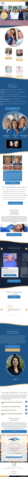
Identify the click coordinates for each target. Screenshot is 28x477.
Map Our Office (14, 431)
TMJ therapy (10, 424)
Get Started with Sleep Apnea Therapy (14, 234)
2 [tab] (13, 458)
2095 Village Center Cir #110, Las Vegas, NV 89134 (14, 450)
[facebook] (20, 0)
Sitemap (19, 468)
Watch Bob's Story (10, 275)
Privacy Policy (23, 468)
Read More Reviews (14, 296)
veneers (11, 423)
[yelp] (12, 465)
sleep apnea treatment (17, 424)
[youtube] (23, 0)
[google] (21, 0)
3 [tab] (14, 458)
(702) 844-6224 (14, 448)
